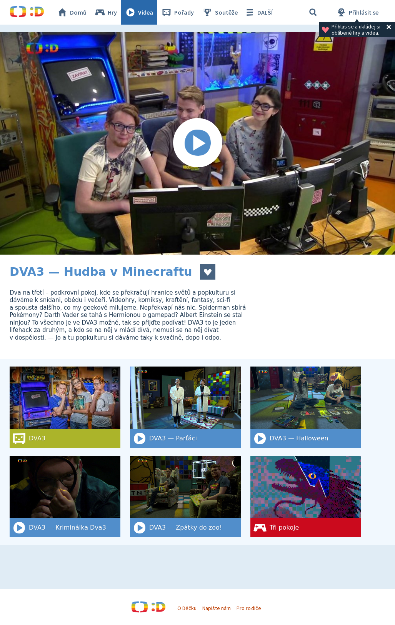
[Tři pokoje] (305, 496)
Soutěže (220, 12)
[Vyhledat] (313, 12)
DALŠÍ (258, 12)
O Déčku (187, 608)
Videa (139, 12)
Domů (72, 12)
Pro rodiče (249, 608)
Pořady (177, 12)
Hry (105, 12)
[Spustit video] (197, 143)
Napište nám (216, 608)
